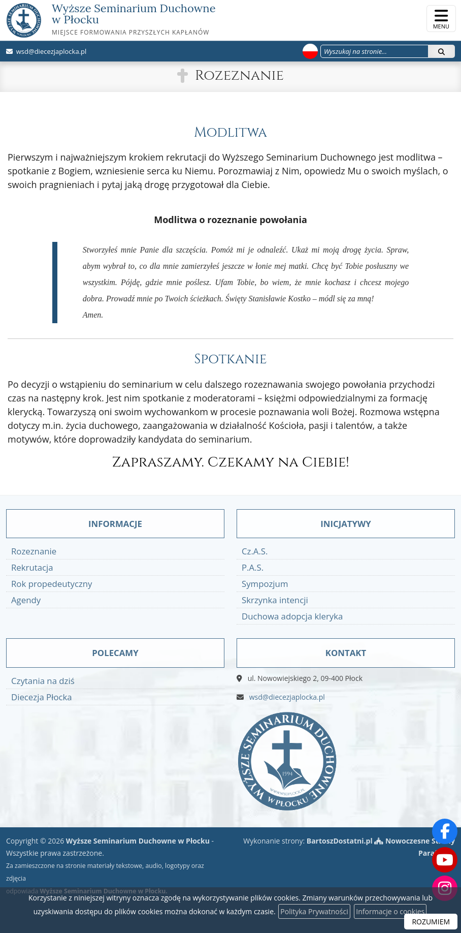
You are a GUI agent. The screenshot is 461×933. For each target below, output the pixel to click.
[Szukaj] (441, 51)
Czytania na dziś (43, 681)
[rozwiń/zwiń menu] (441, 18)
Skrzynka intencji (275, 600)
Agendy (26, 600)
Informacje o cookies (390, 911)
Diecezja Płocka (41, 697)
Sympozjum (265, 583)
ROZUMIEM (431, 921)
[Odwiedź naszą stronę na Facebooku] (444, 831)
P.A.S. (253, 567)
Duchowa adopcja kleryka (292, 616)
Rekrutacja (32, 567)
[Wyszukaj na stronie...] (374, 51)
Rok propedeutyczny (51, 583)
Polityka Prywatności (314, 911)
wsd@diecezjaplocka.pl (50, 51)
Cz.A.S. (255, 551)
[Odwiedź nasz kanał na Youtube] (444, 860)
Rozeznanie (239, 75)
